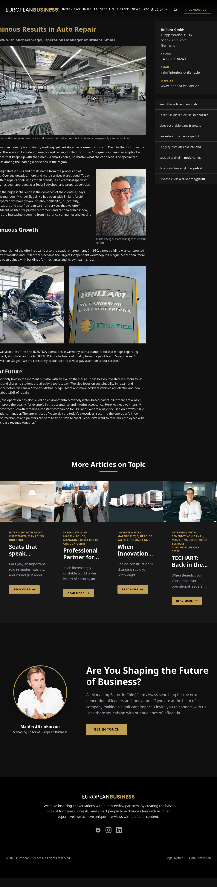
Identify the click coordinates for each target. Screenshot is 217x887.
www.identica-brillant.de (180, 86)
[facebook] (98, 830)
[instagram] (108, 830)
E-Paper (123, 9)
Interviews (71, 9)
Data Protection (200, 858)
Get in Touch (107, 729)
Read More (24, 589)
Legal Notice (174, 858)
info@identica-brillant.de (180, 72)
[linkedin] (119, 830)
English (159, 9)
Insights (90, 9)
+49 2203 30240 (173, 59)
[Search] (175, 9)
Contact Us (197, 9)
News (136, 9)
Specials (107, 9)
